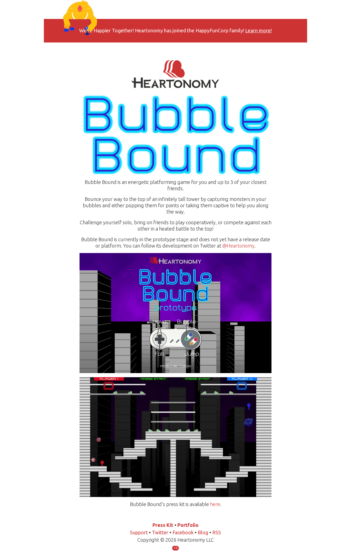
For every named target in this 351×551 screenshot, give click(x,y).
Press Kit (162, 525)
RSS (216, 532)
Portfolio (188, 525)
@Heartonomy (238, 245)
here (215, 504)
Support (139, 532)
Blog (203, 532)
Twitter (160, 532)
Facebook (183, 532)
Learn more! (258, 30)
